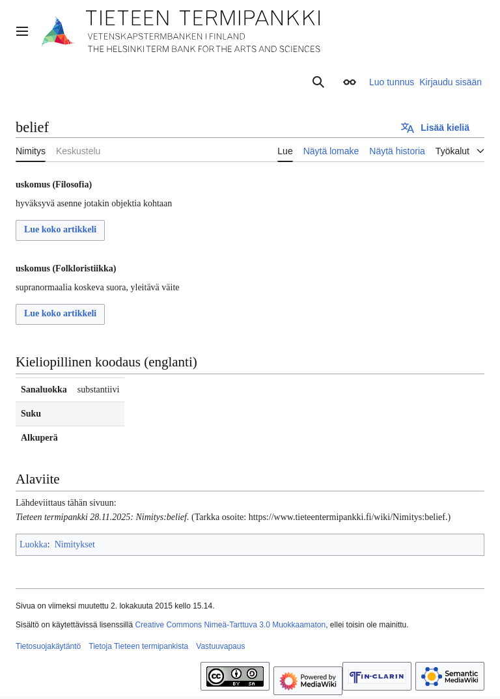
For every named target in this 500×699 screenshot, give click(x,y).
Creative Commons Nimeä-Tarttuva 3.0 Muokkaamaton (230, 624)
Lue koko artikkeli (60, 229)
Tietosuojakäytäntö (48, 646)
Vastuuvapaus (220, 646)
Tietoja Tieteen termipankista (138, 646)
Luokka (34, 544)
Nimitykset (75, 544)
